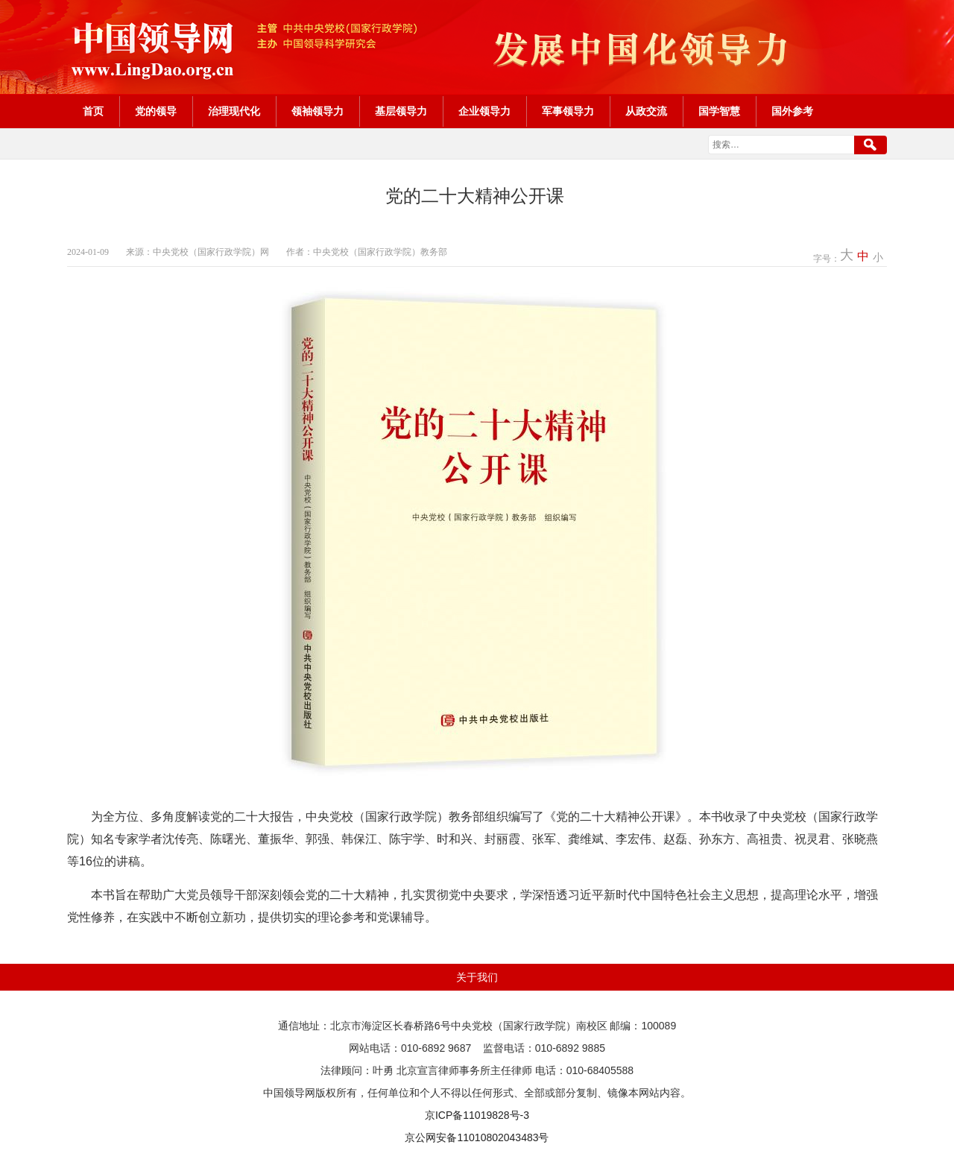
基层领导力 (401, 111)
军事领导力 (568, 111)
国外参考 (792, 111)
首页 (93, 111)
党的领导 (156, 111)
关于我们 (477, 977)
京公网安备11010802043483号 (477, 1137)
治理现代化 (234, 111)
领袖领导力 (317, 111)
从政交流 (646, 111)
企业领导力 (484, 111)
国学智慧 (719, 111)
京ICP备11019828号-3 (477, 1115)
